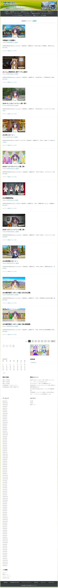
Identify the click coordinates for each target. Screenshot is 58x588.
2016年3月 (5, 512)
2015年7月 (5, 526)
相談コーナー (33, 404)
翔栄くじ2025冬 (6, 381)
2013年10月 (5, 563)
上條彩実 (34, 21)
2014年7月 (5, 547)
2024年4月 (5, 420)
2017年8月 (5, 482)
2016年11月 (5, 498)
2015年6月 (5, 528)
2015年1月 (5, 537)
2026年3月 (5, 401)
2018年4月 (5, 468)
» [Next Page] (48, 341)
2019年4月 (5, 447)
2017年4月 (5, 489)
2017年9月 (5, 480)
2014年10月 (5, 542)
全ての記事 (43, 15)
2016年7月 (5, 505)
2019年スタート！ (9, 135)
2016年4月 (5, 510)
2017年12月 (5, 475)
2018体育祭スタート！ (10, 261)
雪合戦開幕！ (33, 392)
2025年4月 (5, 410)
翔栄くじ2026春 (6, 380)
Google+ (10, 346)
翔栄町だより (51, 11)
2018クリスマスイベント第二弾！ (14, 166)
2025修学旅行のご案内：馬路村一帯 (11, 387)
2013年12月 (5, 560)
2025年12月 (5, 402)
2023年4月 (5, 431)
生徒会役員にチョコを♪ (35, 385)
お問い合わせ (51, 582)
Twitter (7, 346)
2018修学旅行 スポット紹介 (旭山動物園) (16, 324)
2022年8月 (5, 438)
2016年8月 (5, 503)
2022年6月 (5, 441)
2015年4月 (5, 532)
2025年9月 (5, 406)
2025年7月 (5, 408)
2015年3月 (5, 533)
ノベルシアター (26, 13)
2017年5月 (5, 487)
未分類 (31, 401)
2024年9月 (5, 415)
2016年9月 (5, 501)
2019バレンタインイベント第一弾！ (15, 103)
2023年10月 (5, 422)
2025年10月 (5, 404)
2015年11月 (5, 519)
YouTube (13, 346)
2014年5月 (5, 551)
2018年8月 (5, 461)
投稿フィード (5, 574)
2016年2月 (5, 514)
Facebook (4, 346)
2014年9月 (5, 544)
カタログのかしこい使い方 (36, 383)
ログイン (4, 572)
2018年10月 (5, 457)
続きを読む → (6, 47)
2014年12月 (5, 539)
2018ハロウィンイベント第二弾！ (14, 229)
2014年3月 (5, 555)
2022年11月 (5, 432)
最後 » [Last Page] (53, 341)
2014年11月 (5, 540)
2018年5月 (5, 466)
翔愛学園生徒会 (9, 3)
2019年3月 (5, 448)
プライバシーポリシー (27, 582)
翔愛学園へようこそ (14, 11)
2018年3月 (5, 470)
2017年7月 (5, 484)
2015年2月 (5, 535)
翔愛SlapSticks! (36, 13)
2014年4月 (5, 553)
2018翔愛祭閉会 (8, 198)
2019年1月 (5, 452)
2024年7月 (5, 417)
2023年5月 (5, 429)
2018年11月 (5, 455)
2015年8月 (5, 524)
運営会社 (36, 582)
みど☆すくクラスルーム (47, 13)
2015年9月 (5, 523)
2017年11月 (5, 477)
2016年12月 (5, 496)
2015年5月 (5, 530)
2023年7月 (5, 425)
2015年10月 (5, 521)
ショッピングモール (41, 11)
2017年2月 (5, 493)
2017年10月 (5, 478)
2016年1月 (5, 516)
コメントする (13, 50)
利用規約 (6, 582)
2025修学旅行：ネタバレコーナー (10, 385)
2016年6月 (5, 507)
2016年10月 (5, 500)
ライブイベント (28, 15)
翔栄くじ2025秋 (6, 383)
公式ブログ (43, 582)
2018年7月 (5, 463)
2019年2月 (5, 450)
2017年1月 (5, 494)
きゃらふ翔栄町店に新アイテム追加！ (15, 72)
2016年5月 (5, 509)
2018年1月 (5, 473)
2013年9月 (5, 565)
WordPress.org (6, 577)
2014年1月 (5, 558)
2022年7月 (5, 440)
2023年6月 (5, 427)
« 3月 (4, 373)
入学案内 (6, 11)
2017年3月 (5, 491)
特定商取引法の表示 (14, 582)
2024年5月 (5, 418)
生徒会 (9, 50)
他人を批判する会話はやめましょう (38, 388)
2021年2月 (5, 445)
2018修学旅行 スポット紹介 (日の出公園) (16, 293)
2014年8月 (5, 546)
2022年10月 (5, 434)
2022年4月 (5, 443)
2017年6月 (5, 486)
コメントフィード (6, 576)
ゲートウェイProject (17, 15)
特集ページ (32, 11)
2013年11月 (5, 562)
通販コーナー (36, 15)
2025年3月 (5, 411)
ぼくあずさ (41, 381)
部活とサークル (9, 13)
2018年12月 (5, 454)
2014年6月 (5, 549)
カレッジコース (17, 13)
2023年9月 (5, 424)
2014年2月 (5, 556)
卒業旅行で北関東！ (9, 40)
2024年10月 (5, 413)
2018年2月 (5, 471)
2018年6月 (5, 464)
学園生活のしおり (25, 11)
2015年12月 (5, 517)
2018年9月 (5, 459)
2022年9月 (5, 436)
